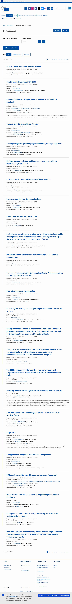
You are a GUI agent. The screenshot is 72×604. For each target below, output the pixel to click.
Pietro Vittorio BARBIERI (17, 341)
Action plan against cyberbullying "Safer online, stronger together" (34, 143)
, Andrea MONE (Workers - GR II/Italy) (19, 361)
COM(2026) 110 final (15, 130)
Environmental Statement (42, 568)
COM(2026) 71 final (15, 150)
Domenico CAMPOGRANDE (19, 398)
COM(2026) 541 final (15, 318)
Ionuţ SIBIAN (15, 264)
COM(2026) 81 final (15, 503)
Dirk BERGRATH (17, 442)
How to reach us (7, 566)
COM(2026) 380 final (15, 108)
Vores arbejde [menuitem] (9, 15)
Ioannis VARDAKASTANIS (17, 320)
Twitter (39, 8)
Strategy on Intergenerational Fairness (22, 124)
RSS (58, 30)
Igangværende (17, 54)
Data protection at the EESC (43, 566)
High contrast (48, 8)
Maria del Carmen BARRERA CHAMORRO (21, 133)
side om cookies (13, 596)
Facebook (36, 8)
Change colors (52, 8)
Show (4, 54)
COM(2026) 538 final (15, 186)
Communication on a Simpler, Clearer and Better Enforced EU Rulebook (31, 101)
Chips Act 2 (10, 433)
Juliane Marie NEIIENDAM (17, 90)
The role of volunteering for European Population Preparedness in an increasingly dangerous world (34, 274)
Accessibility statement (42, 587)
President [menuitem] (34, 15)
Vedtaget (26, 54)
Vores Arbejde (10, 25)
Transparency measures (42, 575)
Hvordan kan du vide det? (21, 1)
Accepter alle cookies (44, 595)
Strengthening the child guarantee (20, 291)
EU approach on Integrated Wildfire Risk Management (28, 455)
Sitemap (55, 566)
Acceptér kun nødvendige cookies (60, 595)
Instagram (32, 8)
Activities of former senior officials (42, 584)
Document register (25, 566)
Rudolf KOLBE (15, 208)
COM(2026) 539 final (15, 298)
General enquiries (7, 570)
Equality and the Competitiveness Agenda (23, 66)
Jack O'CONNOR (16, 188)
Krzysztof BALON (17, 135)
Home (4, 25)
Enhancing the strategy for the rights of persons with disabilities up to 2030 (34, 310)
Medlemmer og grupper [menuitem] (42, 15)
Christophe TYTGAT (18, 507)
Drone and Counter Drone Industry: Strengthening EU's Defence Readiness (32, 496)
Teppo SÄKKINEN (16, 523)
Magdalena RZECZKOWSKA (18, 422)
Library (21, 568)
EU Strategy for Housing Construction (21, 216)
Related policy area (27, 38)
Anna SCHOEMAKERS (17, 246)
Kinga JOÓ (15, 300)
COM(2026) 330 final (15, 462)
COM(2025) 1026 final (16, 205)
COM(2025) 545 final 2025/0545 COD (19, 482)
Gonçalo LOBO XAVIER (17, 440)
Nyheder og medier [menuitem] (27, 15)
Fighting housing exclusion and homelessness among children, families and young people (31, 162)
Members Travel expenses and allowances (43, 580)
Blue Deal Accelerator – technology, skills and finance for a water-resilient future (33, 414)
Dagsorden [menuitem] (20, 15)
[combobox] (32, 41)
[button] (65, 30)
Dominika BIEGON (17, 486)
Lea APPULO (16, 424)
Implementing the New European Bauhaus (23, 199)
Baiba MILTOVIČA (16, 396)
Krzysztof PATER (16, 282)
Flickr (45, 8)
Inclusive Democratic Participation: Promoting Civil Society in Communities (32, 256)
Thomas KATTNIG (16, 225)
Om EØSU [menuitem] (3, 15)
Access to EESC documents (43, 578)
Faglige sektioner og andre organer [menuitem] (9, 18)
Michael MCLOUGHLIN (17, 152)
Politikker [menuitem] (15, 15)
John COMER (15, 505)
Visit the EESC (7, 568)
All (8, 54)
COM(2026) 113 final (15, 88)
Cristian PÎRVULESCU (17, 170)
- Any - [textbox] (24, 42)
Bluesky (42, 8)
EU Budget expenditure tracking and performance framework (31, 475)
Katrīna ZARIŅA (16, 111)
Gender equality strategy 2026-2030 (21, 82)
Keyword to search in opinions (10, 38)
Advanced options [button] (9, 48)
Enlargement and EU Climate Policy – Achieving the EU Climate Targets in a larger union (32, 515)
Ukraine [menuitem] (19, 18)
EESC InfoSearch (25, 571)
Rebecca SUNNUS (16, 73)
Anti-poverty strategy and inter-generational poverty (28, 179)
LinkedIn (29, 8)
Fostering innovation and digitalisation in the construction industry (34, 391)
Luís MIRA (14, 464)
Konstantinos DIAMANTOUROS (19, 484)
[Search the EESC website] (18, 8)
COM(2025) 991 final (15, 223)
